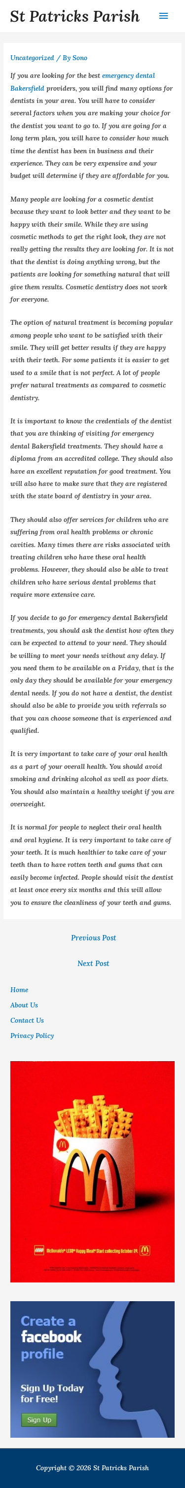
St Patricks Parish (75, 16)
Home (19, 989)
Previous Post (93, 937)
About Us (24, 1005)
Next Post (93, 963)
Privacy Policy (32, 1035)
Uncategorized (32, 57)
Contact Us (27, 1020)
